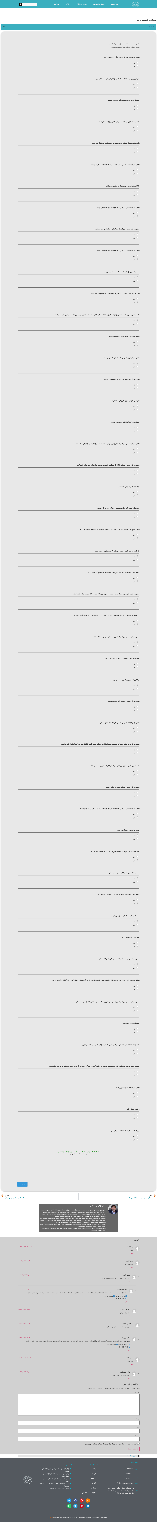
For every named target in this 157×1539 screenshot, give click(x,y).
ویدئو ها (93, 1488)
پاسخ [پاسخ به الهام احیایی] (126, 1302)
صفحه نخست (114, 4)
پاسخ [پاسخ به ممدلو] (132, 1268)
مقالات (66, 4)
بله (134, 63)
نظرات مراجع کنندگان (89, 1492)
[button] (4, 27)
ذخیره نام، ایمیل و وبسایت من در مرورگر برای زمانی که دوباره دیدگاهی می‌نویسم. (111, 1444)
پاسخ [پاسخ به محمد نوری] (132, 1330)
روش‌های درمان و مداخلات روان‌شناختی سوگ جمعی (56, 1474)
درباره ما (93, 1473)
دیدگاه (137, 1392)
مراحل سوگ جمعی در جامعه (59, 1488)
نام (138, 1419)
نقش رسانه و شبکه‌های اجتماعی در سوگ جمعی (55, 1479)
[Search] (20, 4)
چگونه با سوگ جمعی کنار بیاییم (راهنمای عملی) (55, 1469)
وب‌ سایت (136, 1436)
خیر (134, 66)
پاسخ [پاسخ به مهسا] (132, 1253)
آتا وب (51, 1517)
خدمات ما (55, 4)
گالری (94, 1483)
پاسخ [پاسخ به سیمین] (129, 1282)
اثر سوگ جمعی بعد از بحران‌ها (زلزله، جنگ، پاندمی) (54, 1484)
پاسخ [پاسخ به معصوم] (132, 1364)
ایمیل (137, 1427)
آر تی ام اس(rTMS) (80, 4)
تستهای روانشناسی (98, 4)
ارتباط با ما (92, 1478)
